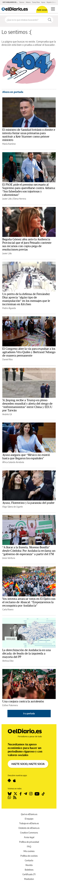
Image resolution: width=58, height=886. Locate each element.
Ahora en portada (12, 91)
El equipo (29, 818)
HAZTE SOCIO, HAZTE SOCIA (28, 763)
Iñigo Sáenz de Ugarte (12, 506)
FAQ (29, 846)
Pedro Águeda (9, 308)
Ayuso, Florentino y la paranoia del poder (28, 502)
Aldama (28, 2)
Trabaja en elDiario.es (29, 823)
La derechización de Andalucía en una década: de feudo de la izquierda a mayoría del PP (26, 654)
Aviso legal (29, 837)
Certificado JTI (29, 874)
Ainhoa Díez (7, 660)
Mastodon (29, 879)
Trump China (36, 2)
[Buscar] (49, 20)
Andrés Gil (7, 414)
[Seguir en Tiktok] (43, 793)
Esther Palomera (10, 705)
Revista (29, 865)
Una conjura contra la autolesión (23, 701)
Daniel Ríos (7, 359)
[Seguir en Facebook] (20, 793)
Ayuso (43, 2)
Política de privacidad (29, 842)
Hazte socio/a (42, 10)
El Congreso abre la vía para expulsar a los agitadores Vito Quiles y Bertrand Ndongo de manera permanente (29, 352)
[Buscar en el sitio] (25, 20)
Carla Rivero (7, 609)
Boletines (29, 869)
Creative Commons (29, 832)
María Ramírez (9, 143)
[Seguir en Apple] (14, 780)
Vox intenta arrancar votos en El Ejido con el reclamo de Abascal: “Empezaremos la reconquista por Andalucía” (28, 602)
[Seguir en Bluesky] (9, 794)
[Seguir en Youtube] (37, 793)
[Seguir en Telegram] (25, 794)
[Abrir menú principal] (53, 9)
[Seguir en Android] (9, 780)
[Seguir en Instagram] (30, 794)
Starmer (21, 2)
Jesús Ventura (8, 558)
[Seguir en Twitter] (15, 794)
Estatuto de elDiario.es (29, 828)
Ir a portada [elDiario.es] (29, 713)
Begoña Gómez (51, 2)
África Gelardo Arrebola (13, 462)
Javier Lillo (7, 198)
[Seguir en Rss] (14, 797)
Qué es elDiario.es (29, 814)
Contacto (29, 860)
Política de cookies (29, 855)
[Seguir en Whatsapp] (9, 797)
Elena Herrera (19, 198)
